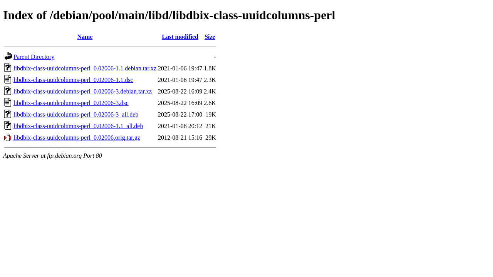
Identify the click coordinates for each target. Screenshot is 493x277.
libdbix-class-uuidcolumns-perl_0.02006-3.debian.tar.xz (82, 91)
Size (210, 36)
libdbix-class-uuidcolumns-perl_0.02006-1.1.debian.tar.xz (84, 68)
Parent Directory (33, 56)
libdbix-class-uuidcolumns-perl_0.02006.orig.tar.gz (76, 137)
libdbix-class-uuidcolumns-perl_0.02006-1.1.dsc (73, 80)
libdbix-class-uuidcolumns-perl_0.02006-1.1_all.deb (78, 126)
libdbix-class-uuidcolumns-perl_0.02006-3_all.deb (75, 114)
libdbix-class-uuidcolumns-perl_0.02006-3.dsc (71, 103)
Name (85, 36)
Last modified (180, 36)
